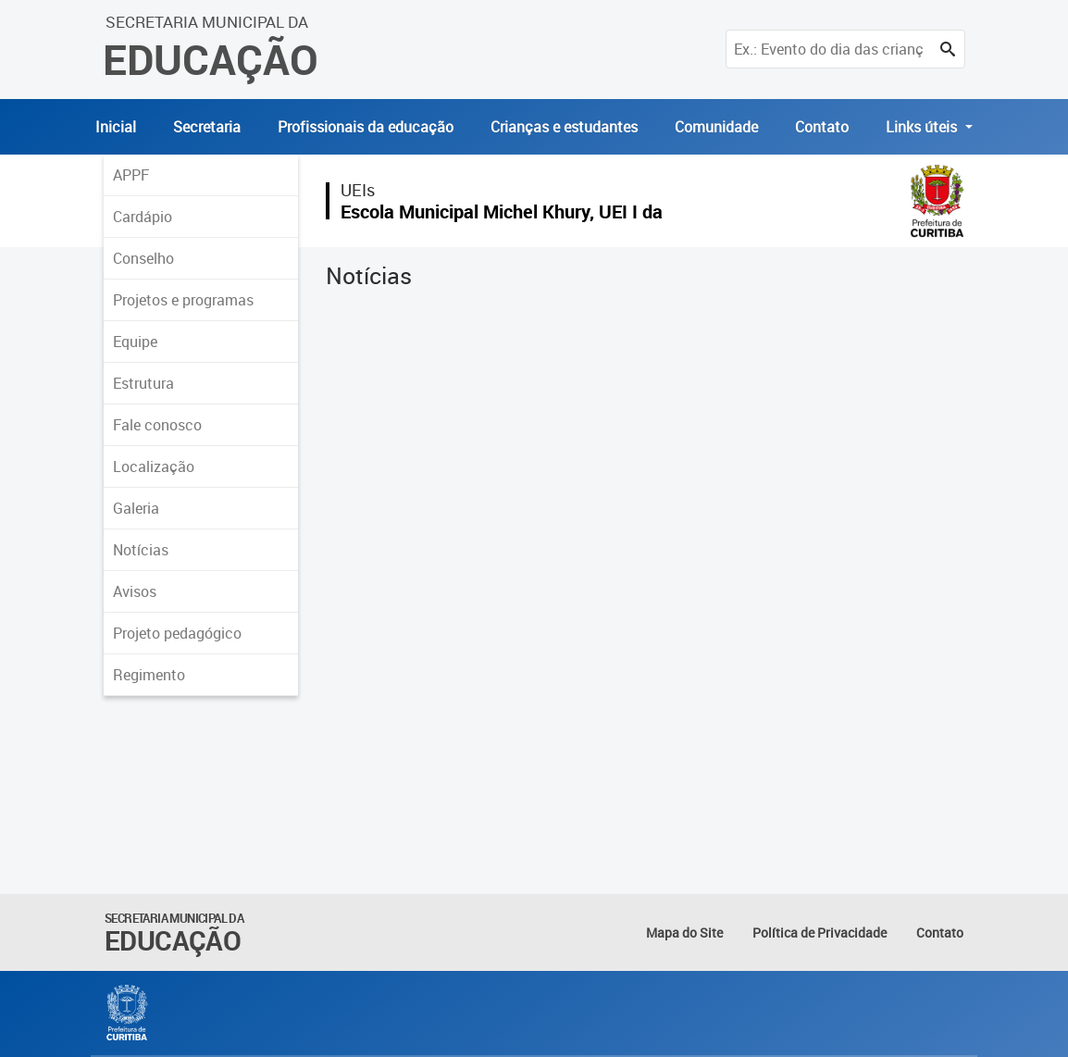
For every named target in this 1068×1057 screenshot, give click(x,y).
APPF (131, 175)
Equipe (135, 341)
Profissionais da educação (365, 127)
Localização (153, 466)
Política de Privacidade (819, 932)
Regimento (149, 675)
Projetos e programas (183, 300)
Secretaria (207, 127)
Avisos (134, 591)
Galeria (136, 508)
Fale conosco (157, 425)
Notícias (140, 550)
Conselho (143, 258)
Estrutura (143, 383)
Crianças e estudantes (564, 127)
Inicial (115, 127)
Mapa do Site (684, 932)
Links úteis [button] (923, 127)
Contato (822, 127)
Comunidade (716, 127)
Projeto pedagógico (177, 633)
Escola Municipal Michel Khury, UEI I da (502, 211)
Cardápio (142, 216)
